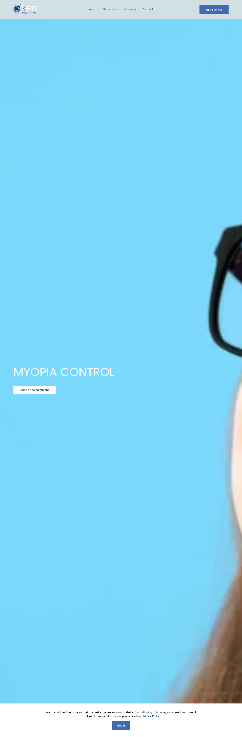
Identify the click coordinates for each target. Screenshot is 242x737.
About (93, 9)
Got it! (121, 725)
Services (109, 9)
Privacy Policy (151, 716)
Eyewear (130, 9)
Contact (147, 9)
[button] (111, 9)
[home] (25, 9)
